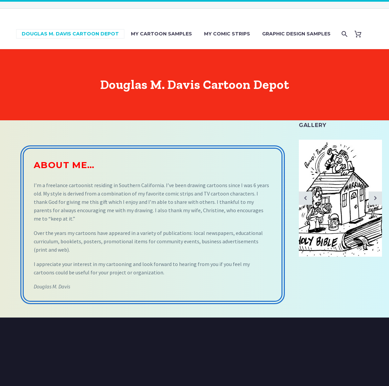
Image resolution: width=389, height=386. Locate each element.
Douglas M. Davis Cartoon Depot (70, 34)
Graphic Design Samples (296, 34)
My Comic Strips (227, 34)
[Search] (344, 34)
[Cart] (361, 34)
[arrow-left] (305, 198)
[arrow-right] (375, 198)
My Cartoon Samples (161, 34)
